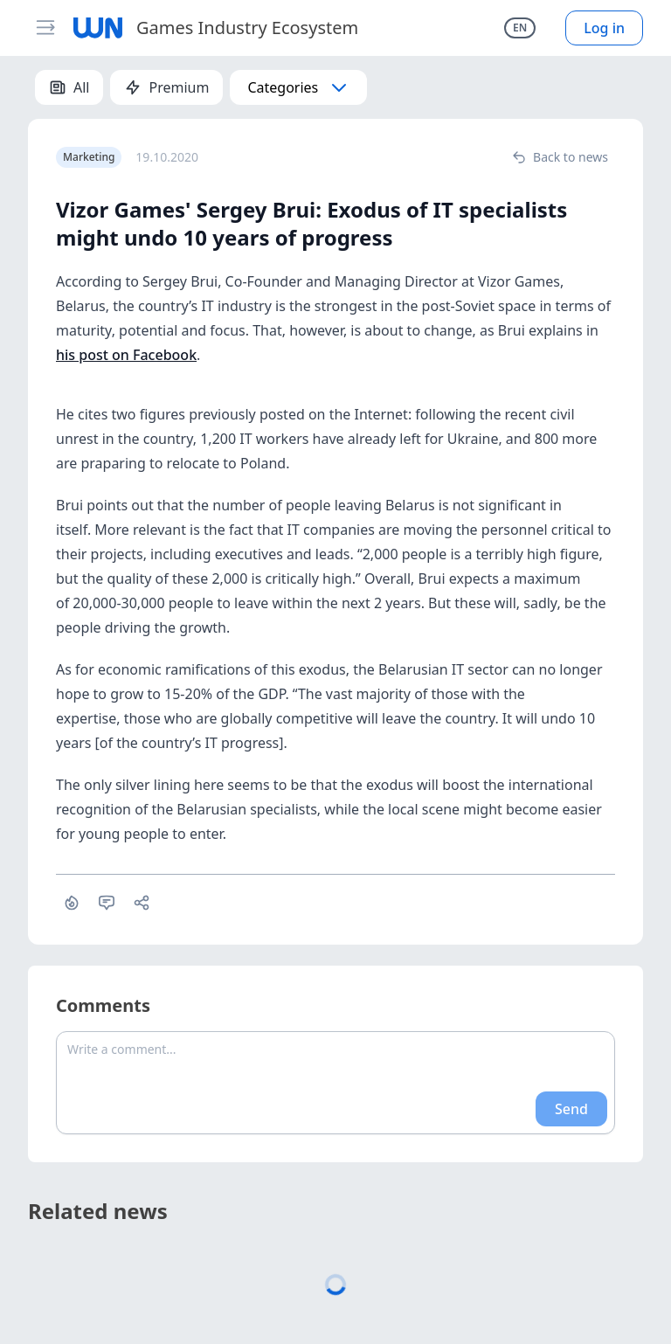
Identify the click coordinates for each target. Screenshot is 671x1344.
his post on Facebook (126, 354)
